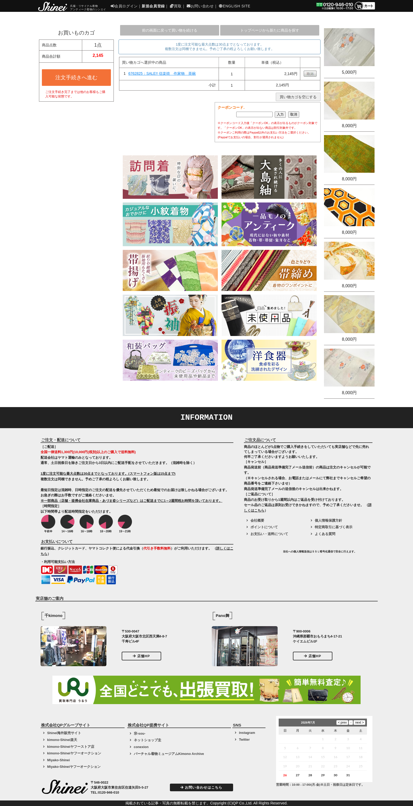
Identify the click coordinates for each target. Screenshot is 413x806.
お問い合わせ (200, 6)
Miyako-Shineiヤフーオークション (74, 767)
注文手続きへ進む (76, 77)
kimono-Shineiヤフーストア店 (70, 747)
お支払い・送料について (269, 534)
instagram (247, 733)
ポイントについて (264, 527)
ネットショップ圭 (147, 740)
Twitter (244, 739)
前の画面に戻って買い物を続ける (169, 30)
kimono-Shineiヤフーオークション (74, 753)
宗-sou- (139, 733)
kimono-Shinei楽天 (62, 740)
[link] (263, 553)
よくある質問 (325, 534)
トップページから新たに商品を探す (269, 30)
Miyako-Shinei (58, 760)
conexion (141, 747)
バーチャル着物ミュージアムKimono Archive (169, 754)
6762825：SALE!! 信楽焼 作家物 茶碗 (162, 73)
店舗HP (141, 656)
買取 (175, 6)
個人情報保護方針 (328, 520)
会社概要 (257, 520)
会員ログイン (124, 6)
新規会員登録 (153, 6)
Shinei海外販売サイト (64, 733)
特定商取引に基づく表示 (333, 527)
